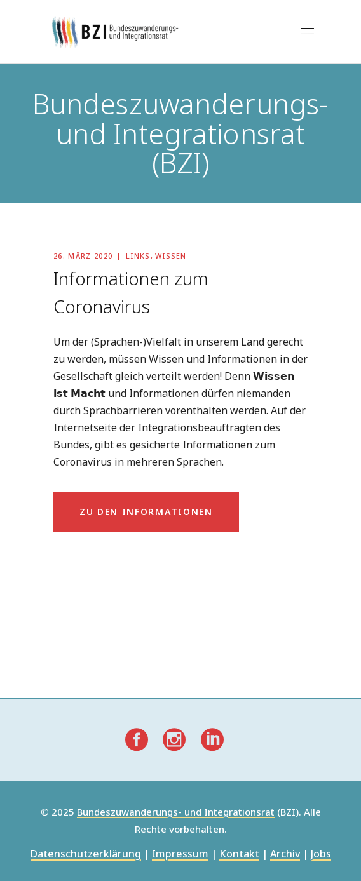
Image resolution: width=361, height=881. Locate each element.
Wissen (171, 255)
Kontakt (239, 854)
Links (138, 255)
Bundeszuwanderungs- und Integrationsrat (176, 812)
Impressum (180, 854)
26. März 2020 (82, 255)
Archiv (285, 854)
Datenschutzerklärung (86, 854)
